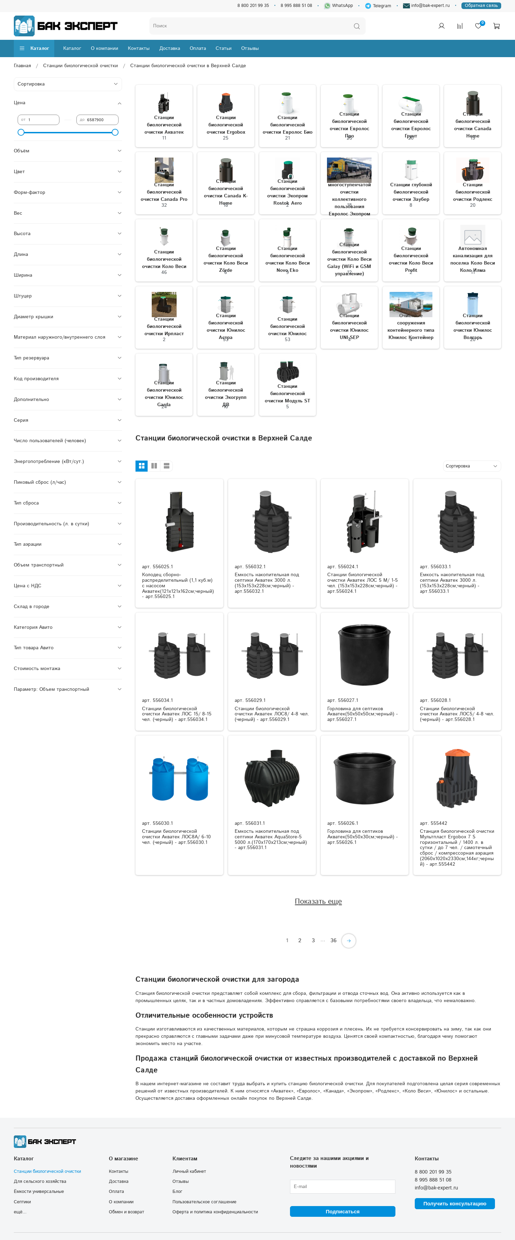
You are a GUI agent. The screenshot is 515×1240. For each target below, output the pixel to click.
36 (333, 941)
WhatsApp (338, 5)
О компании (104, 48)
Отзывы (250, 48)
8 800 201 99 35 (253, 5)
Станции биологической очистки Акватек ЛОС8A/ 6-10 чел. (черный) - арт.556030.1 (176, 837)
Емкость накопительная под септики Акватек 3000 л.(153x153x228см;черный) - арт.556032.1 (267, 583)
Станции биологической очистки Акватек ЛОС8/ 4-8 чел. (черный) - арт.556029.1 (272, 714)
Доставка (169, 48)
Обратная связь (481, 5)
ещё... (20, 1212)
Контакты (139, 48)
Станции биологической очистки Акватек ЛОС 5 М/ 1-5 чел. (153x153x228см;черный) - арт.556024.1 (362, 583)
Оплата (198, 48)
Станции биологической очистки (80, 65)
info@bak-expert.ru (426, 5)
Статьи (224, 48)
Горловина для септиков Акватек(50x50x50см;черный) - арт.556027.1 (362, 714)
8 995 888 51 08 (296, 5)
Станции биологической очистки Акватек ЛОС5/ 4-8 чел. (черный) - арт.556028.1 (457, 714)
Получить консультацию (454, 1203)
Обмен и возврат (126, 1212)
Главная (22, 65)
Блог (177, 1191)
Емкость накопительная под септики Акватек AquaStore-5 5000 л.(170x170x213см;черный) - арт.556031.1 (271, 839)
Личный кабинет (189, 1171)
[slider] (21, 132)
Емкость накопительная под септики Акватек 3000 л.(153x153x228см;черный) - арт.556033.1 (452, 583)
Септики (22, 1202)
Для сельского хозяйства (40, 1181)
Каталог (34, 48)
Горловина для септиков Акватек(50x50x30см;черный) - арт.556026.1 (362, 837)
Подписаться (342, 1211)
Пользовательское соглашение (204, 1202)
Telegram (378, 6)
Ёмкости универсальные (39, 1191)
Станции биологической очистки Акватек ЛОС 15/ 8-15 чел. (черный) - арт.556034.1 (177, 714)
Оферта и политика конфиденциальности (215, 1212)
